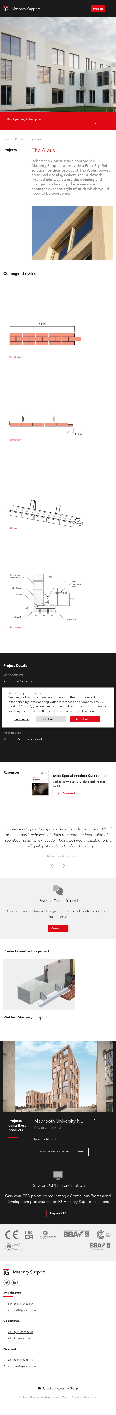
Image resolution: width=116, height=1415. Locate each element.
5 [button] (105, 1075)
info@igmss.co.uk (19, 1338)
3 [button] (105, 1063)
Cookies (23, 1397)
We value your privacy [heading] (24, 693)
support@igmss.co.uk (22, 1310)
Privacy (34, 1397)
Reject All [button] (47, 719)
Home (6, 139)
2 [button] (105, 1057)
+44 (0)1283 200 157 (20, 1304)
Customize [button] (21, 719)
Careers (76, 1397)
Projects (98, 9)
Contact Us (58, 928)
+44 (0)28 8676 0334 (20, 1332)
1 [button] (105, 1051)
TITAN (81, 1151)
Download (66, 793)
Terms (65, 1397)
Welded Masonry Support (53, 1151)
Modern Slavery (50, 1397)
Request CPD (58, 1213)
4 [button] (105, 1069)
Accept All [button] (82, 719)
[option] (58, 73)
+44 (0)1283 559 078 (20, 1360)
